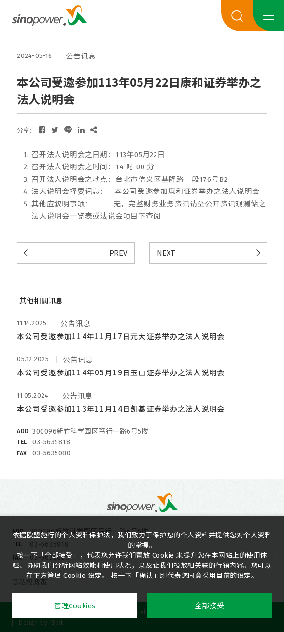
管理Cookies (75, 606)
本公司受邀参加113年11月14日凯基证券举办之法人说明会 (121, 408)
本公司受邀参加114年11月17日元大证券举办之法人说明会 (121, 336)
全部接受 (210, 606)
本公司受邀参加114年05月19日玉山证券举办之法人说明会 (121, 372)
